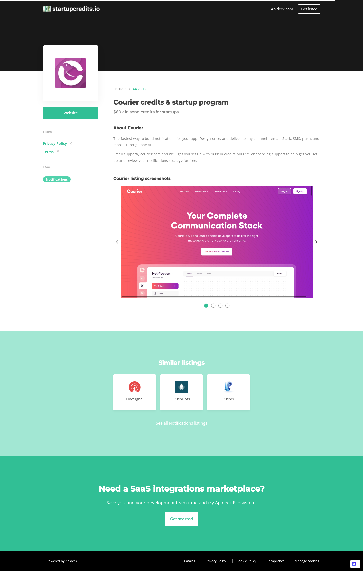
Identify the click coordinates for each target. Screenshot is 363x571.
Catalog (189, 561)
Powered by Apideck (62, 561)
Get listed (309, 8)
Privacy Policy (57, 143)
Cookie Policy (246, 561)
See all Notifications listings (181, 423)
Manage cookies (307, 561)
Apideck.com (282, 8)
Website (71, 112)
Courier (139, 89)
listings (119, 89)
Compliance (275, 561)
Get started (181, 519)
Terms (51, 151)
